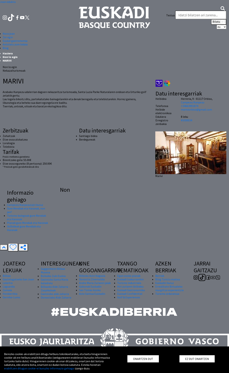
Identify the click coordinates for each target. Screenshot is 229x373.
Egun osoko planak (128, 276)
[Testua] (200, 15)
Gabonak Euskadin (90, 286)
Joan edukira (8, 2)
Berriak (159, 276)
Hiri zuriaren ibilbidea (130, 286)
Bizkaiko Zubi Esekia (53, 276)
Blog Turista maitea (167, 279)
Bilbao (7, 276)
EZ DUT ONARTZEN (197, 359)
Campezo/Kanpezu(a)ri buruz (25, 205)
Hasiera (8, 53)
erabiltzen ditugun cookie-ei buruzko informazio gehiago (39, 368)
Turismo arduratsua (167, 293)
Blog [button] (6, 48)
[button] (223, 8)
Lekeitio (8, 283)
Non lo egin (10, 57)
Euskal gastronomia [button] (15, 41)
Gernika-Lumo (11, 297)
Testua (170, 15)
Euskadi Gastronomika (131, 290)
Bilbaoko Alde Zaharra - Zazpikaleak (55, 288)
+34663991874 (189, 106)
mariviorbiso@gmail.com (196, 109)
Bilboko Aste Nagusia (92, 276)
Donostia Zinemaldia (92, 279)
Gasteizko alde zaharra (55, 294)
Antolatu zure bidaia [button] (15, 44)
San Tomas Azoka (90, 290)
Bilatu (219, 22)
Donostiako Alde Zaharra (56, 297)
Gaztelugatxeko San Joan (18, 279)
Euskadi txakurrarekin (130, 279)
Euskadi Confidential (129, 293)
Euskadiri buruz (164, 283)
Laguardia (9, 286)
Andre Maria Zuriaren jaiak (95, 283)
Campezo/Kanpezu (192, 102)
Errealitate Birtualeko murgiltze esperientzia (169, 288)
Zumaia (7, 290)
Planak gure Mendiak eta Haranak (27, 223)
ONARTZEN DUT (143, 359)
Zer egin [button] (8, 37)
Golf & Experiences (128, 297)
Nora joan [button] (9, 33)
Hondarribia (10, 293)
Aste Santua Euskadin (92, 293)
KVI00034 (186, 120)
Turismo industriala (129, 283)
